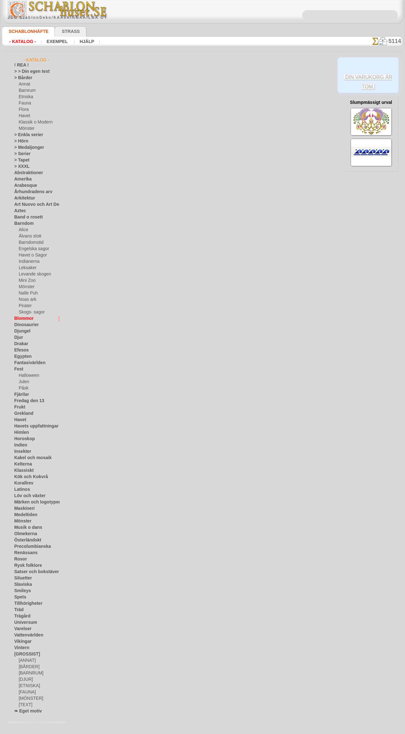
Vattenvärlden (26, 635)
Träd (18, 610)
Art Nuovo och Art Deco (35, 204)
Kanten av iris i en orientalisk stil (278, 121)
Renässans (23, 553)
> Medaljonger (26, 147)
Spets (19, 597)
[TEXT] (24, 705)
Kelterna (21, 464)
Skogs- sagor (30, 312)
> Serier (20, 154)
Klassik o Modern (34, 122)
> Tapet (20, 160)
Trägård (21, 616)
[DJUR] (25, 679)
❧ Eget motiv (25, 711)
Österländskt (25, 540)
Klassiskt (22, 470)
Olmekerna (23, 534)
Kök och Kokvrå (27, 477)
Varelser (21, 629)
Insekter (21, 451)
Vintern (20, 648)
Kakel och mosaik (29, 458)
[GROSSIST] (24, 654)
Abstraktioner (26, 173)
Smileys (20, 591)
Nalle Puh (27, 293)
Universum (23, 622)
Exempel (57, 41)
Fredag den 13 (26, 401)
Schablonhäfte (25, 31)
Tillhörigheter (25, 603)
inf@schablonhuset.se (216, 311)
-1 (179, 220)
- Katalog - (22, 41)
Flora (23, 109)
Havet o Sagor (31, 255)
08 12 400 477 (213, 300)
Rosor (19, 559)
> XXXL (20, 166)
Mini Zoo (26, 280)
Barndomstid (30, 242)
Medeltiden (24, 515)
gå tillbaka (203, 220)
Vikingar (21, 641)
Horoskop (22, 439)
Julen (23, 382)
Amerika (21, 179)
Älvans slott (29, 236)
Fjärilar (20, 394)
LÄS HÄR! (146, 189)
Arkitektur (23, 198)
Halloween (28, 375)
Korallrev (22, 483)
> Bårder (21, 78)
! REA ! (20, 65)
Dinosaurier (24, 325)
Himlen (20, 432)
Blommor (22, 318)
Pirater (25, 306)
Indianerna (28, 261)
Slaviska (21, 584)
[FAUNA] (26, 692)
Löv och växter (27, 496)
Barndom (22, 223)
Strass (61, 31)
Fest (18, 369)
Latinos (21, 489)
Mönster (26, 128)
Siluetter (21, 578)
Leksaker (26, 268)
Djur (18, 337)
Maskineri (23, 508)
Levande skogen (32, 274)
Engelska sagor (32, 249)
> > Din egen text (28, 71)
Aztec (19, 211)
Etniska (25, 97)
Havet (24, 116)
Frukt (19, 407)
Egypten (21, 356)
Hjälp (85, 41)
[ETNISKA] (28, 686)
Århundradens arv (30, 192)
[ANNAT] (26, 660)
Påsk (23, 388)
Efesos (20, 350)
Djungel (20, 331)
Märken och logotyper (33, 502)
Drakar (20, 344)
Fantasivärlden (27, 363)
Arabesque (23, 185)
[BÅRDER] (28, 667)
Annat (24, 84)
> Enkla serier (25, 135)
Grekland (22, 413)
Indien (19, 445)
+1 (226, 220)
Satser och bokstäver (32, 572)
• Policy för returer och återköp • (203, 374)
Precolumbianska (29, 546)
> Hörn (20, 141)
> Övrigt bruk (104, 189)
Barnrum (26, 90)
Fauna (24, 103)
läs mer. (242, 729)
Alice (23, 230)
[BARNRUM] (30, 673)
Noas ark (26, 299)
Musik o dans (26, 527)
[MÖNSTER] (29, 698)
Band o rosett (26, 217)
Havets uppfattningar (33, 426)
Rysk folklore (25, 565)
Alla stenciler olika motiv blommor (202, 234)
